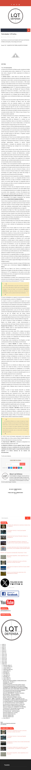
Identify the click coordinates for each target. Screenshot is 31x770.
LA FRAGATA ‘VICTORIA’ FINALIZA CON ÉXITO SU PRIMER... (15, 687)
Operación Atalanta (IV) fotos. (9, 713)
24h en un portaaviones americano (8, 723)
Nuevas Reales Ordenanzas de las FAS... (11, 709)
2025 (3, 644)
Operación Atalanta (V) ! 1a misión (10, 712)
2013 (3, 658)
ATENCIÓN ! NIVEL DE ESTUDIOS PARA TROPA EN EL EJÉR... (15, 688)
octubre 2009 (6, 668)
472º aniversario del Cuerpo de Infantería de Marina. (14, 690)
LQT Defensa (3, 724)
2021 (3, 647)
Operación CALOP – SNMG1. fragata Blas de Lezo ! (14, 698)
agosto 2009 (6, 670)
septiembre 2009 (7, 669)
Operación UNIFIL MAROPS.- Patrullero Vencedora (13, 693)
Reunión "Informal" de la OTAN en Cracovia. (12, 697)
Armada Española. (8, 67)
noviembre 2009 (6, 666)
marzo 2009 (6, 677)
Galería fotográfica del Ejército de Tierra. (11, 695)
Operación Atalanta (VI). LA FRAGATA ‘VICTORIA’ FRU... (14, 707)
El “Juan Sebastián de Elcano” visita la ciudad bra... (13, 702)
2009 (3, 664)
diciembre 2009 (6, 665)
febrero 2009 (6, 679)
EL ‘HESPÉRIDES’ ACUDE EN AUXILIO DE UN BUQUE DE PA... (15, 700)
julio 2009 (5, 672)
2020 (3, 648)
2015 (3, 655)
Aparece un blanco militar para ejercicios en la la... (13, 705)
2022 (3, 645)
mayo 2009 (5, 675)
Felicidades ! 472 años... (8, 683)
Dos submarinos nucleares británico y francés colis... (14, 704)
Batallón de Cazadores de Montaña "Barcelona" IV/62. (14, 552)
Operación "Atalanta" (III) (8, 715)
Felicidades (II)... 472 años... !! (9, 682)
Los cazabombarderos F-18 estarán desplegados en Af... (15, 701)
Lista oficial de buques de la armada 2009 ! (12, 691)
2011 (3, 661)
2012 (3, 659)
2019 (3, 650)
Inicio (2, 722)
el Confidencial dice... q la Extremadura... (11, 711)
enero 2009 (5, 718)
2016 (3, 654)
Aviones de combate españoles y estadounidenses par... (15, 680)
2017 (3, 652)
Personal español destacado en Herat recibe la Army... (14, 686)
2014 (3, 657)
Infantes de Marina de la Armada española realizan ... (14, 684)
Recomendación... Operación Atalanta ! (11, 694)
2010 (3, 662)
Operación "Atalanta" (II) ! (8, 716)
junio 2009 (5, 673)
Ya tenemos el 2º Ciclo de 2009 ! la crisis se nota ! (13, 708)
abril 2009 (5, 676)
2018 (3, 651)
